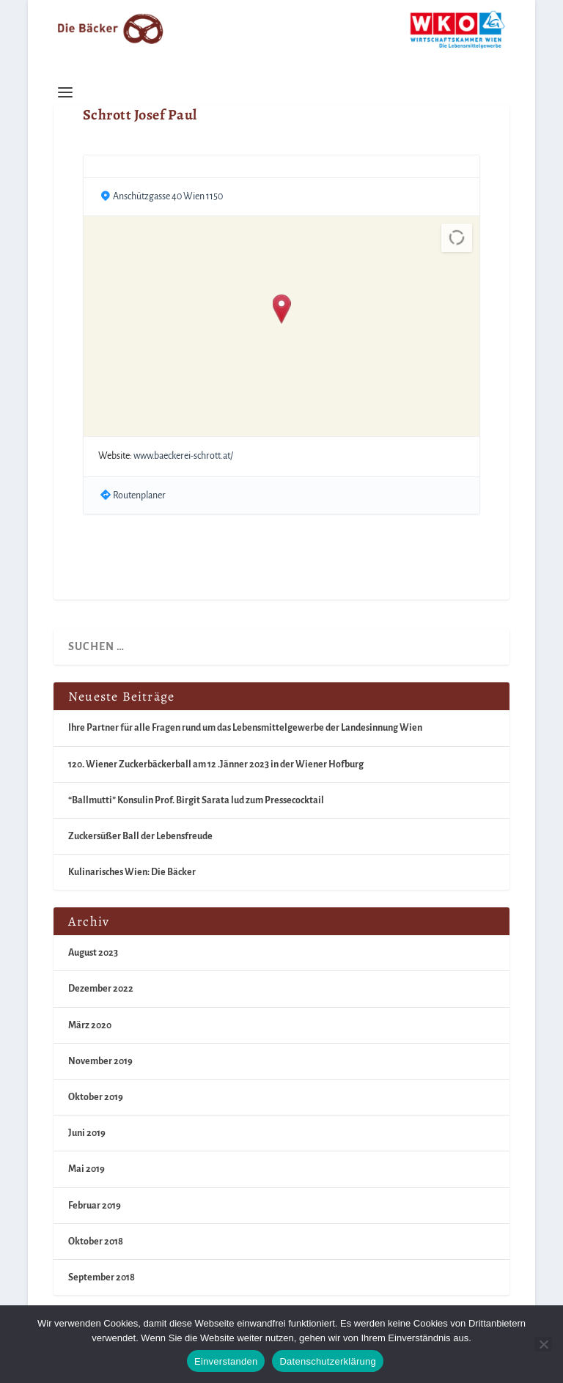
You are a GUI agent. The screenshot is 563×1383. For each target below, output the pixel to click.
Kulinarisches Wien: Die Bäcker (132, 872)
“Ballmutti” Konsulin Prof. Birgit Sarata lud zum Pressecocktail (196, 800)
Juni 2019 (87, 1133)
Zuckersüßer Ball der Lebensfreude (140, 836)
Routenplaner (139, 495)
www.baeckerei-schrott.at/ (183, 456)
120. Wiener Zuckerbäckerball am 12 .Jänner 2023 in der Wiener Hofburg (216, 764)
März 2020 (89, 1025)
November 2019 (100, 1061)
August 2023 (93, 953)
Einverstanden (225, 1361)
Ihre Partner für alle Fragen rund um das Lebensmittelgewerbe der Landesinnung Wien (245, 728)
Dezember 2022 (100, 989)
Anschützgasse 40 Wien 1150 (168, 196)
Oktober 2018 (95, 1241)
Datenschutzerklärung (327, 1361)
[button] (282, 310)
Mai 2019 (86, 1169)
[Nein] (543, 1344)
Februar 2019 (94, 1206)
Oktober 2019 (95, 1097)
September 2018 (101, 1277)
